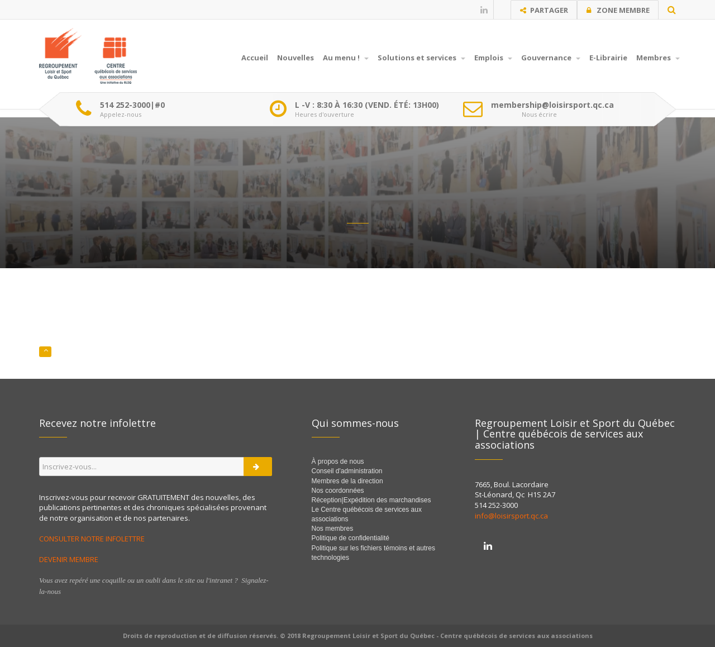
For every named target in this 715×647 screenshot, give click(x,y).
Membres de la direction (347, 481)
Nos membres (333, 528)
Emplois (493, 58)
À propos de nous (338, 461)
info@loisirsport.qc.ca (511, 516)
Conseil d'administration (347, 471)
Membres (658, 58)
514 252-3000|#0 (132, 105)
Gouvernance (550, 58)
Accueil (254, 58)
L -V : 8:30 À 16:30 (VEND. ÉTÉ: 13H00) (367, 105)
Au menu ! (346, 58)
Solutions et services (421, 58)
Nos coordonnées (338, 490)
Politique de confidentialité (350, 538)
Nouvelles (295, 58)
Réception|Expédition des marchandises (372, 500)
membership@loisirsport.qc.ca (552, 105)
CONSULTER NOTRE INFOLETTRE (92, 539)
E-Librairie (608, 58)
